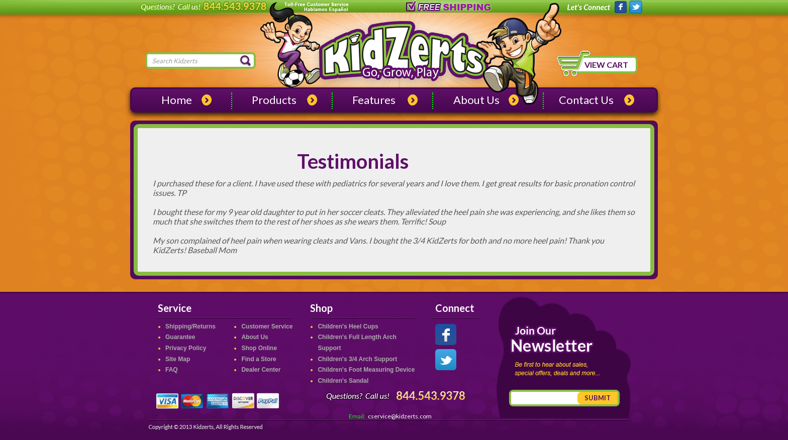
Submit (597, 398)
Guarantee (180, 337)
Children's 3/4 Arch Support (357, 359)
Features (374, 99)
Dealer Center (260, 369)
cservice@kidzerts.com (400, 416)
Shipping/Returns (190, 326)
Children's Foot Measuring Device (366, 369)
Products (274, 99)
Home (176, 99)
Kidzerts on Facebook (620, 7)
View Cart (606, 64)
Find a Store (258, 359)
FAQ (171, 369)
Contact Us (586, 99)
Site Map (177, 359)
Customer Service (266, 326)
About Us (476, 99)
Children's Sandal (343, 380)
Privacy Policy (185, 348)
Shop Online (259, 348)
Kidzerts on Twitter (635, 7)
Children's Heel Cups (348, 326)
